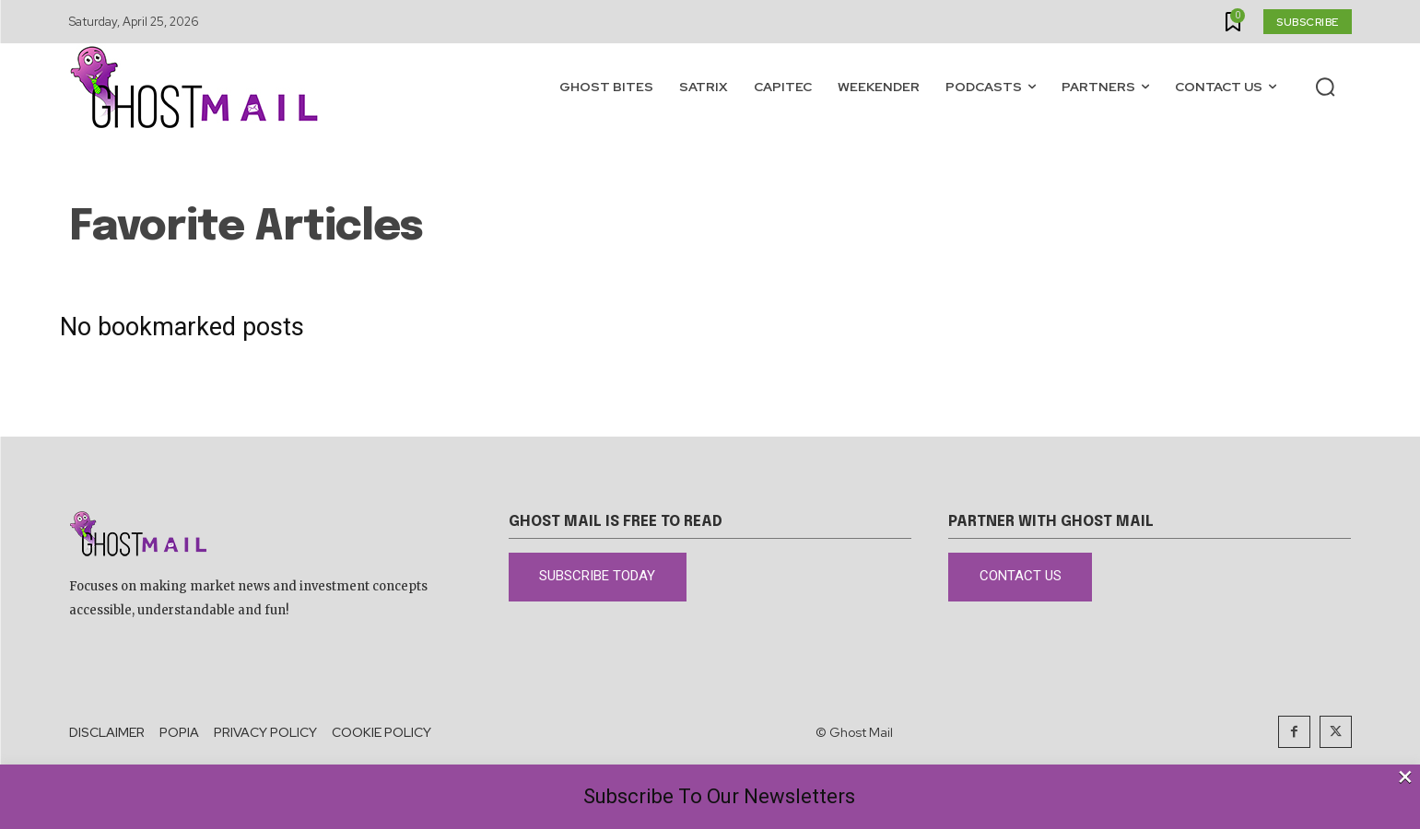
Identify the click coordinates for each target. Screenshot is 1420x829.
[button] (1325, 86)
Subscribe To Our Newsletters (719, 796)
